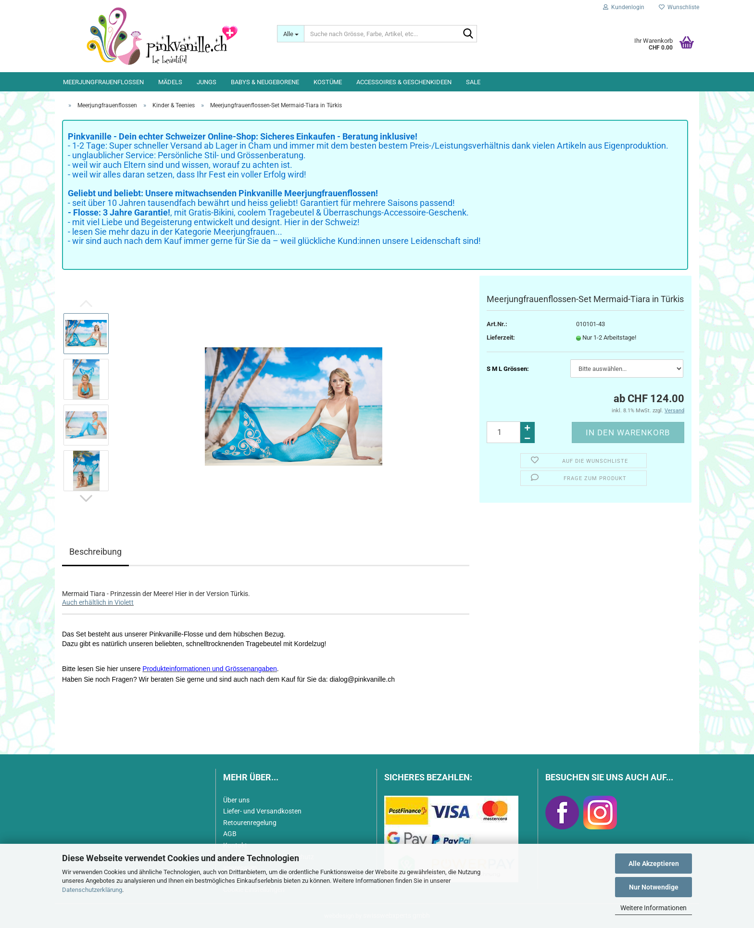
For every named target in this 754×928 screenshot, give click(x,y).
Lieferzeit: (501, 337)
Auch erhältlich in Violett (98, 602)
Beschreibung (95, 552)
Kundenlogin (623, 7)
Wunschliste (679, 7)
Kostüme (328, 82)
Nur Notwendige (654, 887)
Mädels (170, 82)
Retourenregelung (249, 822)
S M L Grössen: (508, 368)
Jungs (206, 82)
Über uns (236, 800)
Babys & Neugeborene (265, 82)
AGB (230, 834)
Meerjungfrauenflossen (103, 82)
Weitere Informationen (653, 908)
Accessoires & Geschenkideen (404, 82)
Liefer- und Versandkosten (262, 811)
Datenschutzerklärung (92, 889)
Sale (473, 82)
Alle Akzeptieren (653, 863)
